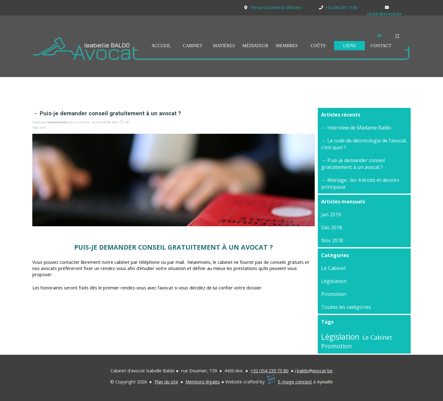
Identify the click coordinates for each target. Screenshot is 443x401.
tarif (43, 127)
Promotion (333, 294)
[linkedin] (380, 35)
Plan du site (166, 381)
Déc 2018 (331, 227)
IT (397, 35)
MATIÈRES (224, 45)
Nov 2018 (332, 240)
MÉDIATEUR (255, 45)
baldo (303, 370)
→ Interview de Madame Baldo (356, 127)
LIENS (349, 45)
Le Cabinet (333, 268)
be (330, 370)
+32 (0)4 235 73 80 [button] (269, 370)
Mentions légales (203, 381)
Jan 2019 (331, 214)
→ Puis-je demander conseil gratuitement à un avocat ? (353, 163)
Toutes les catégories (346, 307)
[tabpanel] (401, 35)
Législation (334, 281)
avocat (319, 370)
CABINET (192, 45)
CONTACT (380, 45)
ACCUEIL (161, 45)
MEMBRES (287, 45)
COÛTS (318, 45)
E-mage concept (295, 381)
